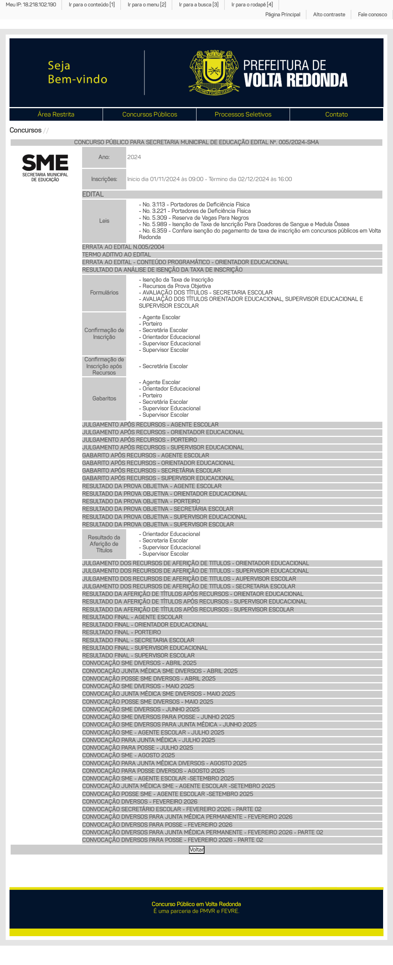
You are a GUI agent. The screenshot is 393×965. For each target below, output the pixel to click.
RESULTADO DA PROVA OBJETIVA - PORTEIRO (141, 501)
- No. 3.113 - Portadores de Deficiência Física (194, 204)
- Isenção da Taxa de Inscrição (176, 279)
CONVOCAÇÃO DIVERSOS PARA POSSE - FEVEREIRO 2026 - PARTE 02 (172, 840)
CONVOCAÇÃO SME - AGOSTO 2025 (128, 755)
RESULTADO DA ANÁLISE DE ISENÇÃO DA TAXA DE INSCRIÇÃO (162, 269)
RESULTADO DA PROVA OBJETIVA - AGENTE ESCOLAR (152, 486)
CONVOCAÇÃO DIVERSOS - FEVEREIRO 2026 (139, 801)
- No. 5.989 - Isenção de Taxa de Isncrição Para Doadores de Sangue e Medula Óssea (244, 224)
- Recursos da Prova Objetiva (175, 286)
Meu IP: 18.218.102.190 (31, 5)
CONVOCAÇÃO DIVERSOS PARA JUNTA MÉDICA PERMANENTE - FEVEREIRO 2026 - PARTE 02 (202, 832)
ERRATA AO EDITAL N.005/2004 (123, 247)
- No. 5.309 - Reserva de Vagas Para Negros (194, 217)
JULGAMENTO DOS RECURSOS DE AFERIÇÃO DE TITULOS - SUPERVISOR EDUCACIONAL (195, 571)
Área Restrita (56, 114)
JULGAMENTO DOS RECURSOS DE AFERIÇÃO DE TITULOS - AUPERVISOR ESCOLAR (189, 579)
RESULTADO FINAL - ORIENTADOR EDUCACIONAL (145, 624)
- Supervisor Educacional (169, 343)
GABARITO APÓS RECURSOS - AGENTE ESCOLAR (145, 455)
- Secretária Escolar (163, 330)
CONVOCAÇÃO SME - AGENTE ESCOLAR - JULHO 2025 (153, 732)
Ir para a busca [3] (199, 5)
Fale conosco (372, 14)
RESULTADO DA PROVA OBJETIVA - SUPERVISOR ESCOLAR (158, 524)
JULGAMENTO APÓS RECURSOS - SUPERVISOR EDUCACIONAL (163, 447)
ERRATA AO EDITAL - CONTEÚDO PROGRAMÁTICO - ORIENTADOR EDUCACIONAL (185, 262)
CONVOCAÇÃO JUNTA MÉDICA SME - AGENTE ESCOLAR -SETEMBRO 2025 (178, 786)
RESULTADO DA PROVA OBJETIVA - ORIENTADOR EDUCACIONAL (164, 493)
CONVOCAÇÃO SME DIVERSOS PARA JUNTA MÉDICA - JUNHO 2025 (169, 724)
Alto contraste (329, 14)
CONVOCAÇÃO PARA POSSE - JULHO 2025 (137, 747)
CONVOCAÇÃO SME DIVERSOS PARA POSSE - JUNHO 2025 (158, 717)
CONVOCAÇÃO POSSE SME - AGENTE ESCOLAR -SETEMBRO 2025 (167, 794)
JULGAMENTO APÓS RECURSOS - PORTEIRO (139, 440)
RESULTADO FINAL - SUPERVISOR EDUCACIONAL (145, 648)
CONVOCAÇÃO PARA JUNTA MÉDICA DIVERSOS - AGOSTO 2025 (164, 763)
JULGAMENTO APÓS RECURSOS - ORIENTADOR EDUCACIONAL (163, 432)
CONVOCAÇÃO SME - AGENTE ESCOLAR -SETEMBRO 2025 (158, 778)
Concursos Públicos (149, 114)
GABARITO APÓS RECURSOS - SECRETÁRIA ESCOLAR (151, 470)
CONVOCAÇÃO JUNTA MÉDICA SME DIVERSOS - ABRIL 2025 (160, 671)
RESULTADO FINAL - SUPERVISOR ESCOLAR (138, 655)
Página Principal (282, 14)
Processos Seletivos (243, 114)
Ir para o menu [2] (147, 5)
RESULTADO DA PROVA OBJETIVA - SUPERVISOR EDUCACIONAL (164, 517)
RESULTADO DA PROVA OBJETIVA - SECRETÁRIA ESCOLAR (157, 509)
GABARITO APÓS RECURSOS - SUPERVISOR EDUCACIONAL (158, 478)
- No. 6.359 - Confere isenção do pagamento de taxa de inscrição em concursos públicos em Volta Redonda (260, 234)
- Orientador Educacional (169, 337)
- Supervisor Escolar (164, 350)
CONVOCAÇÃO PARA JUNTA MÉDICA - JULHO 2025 (148, 740)
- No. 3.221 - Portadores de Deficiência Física (195, 211)
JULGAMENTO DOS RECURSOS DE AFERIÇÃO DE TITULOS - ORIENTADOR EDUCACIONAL (195, 563)
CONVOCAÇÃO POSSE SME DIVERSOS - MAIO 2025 (147, 702)
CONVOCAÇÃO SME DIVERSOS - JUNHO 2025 (141, 709)
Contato (336, 114)
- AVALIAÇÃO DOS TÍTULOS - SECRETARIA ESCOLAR (206, 292)
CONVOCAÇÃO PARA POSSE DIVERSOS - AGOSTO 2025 (153, 771)
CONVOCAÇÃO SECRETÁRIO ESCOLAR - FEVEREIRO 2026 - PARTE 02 (171, 809)
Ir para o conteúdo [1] (92, 5)
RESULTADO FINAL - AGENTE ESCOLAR (132, 617)
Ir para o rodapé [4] (252, 5)
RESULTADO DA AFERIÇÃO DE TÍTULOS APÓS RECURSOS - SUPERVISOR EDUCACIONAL (194, 601)
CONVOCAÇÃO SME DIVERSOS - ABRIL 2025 (139, 663)
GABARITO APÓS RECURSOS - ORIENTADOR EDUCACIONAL (158, 463)
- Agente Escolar (159, 317)
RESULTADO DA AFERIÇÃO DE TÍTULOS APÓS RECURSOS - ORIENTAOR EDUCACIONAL (192, 594)
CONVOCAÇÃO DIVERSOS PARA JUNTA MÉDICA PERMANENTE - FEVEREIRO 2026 (187, 817)
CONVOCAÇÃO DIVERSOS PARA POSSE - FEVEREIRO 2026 (157, 825)
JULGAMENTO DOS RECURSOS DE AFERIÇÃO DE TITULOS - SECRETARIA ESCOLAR (188, 586)
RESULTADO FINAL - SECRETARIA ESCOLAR (138, 640)
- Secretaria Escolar (163, 540)
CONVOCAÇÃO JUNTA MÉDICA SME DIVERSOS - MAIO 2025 (158, 694)
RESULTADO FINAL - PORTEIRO (121, 632)
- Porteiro (150, 323)
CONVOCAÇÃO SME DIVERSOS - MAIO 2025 (138, 686)
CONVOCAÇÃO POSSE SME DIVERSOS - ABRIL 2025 (149, 678)
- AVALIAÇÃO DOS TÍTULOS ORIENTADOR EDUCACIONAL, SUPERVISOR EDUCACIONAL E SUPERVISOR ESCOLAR (251, 302)
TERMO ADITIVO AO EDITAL (116, 254)
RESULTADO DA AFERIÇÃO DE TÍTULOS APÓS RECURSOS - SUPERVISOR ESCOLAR (188, 609)
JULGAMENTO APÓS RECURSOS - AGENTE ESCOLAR (150, 424)
